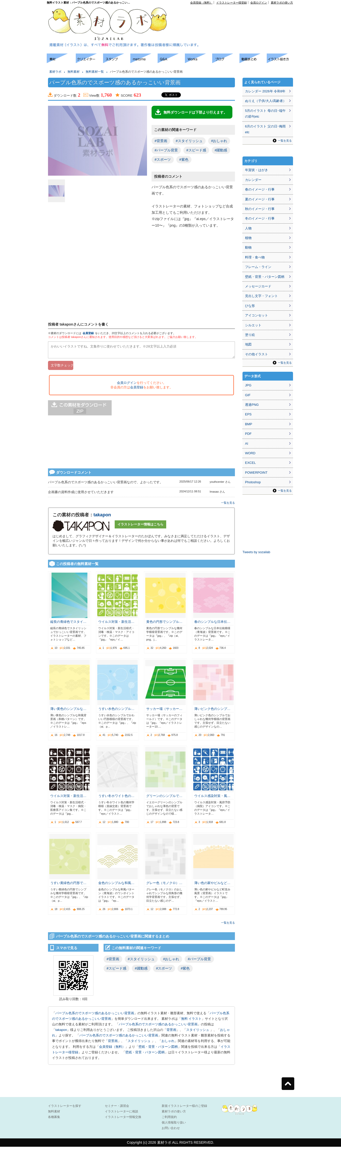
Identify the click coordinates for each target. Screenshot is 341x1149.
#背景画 (161, 141)
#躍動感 (221, 150)
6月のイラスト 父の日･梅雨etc (265, 129)
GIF (248, 395)
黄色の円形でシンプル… (164, 624)
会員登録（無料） (201, 2)
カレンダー (253, 180)
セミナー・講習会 (117, 1108)
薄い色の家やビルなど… (212, 885)
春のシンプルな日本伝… (212, 624)
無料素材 (73, 71)
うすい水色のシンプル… (116, 711)
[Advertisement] (23, 128)
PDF (248, 434)
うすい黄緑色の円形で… (68, 885)
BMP (248, 424)
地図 (248, 344)
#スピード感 (196, 150)
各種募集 (54, 1119)
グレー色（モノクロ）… (164, 885)
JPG (248, 385)
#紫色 (183, 159)
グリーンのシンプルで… (164, 798)
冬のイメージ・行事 (260, 218)
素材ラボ (55, 71)
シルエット (253, 325)
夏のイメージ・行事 (260, 199)
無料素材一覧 (95, 71)
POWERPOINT (256, 472)
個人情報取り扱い (174, 1125)
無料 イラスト (191, 1021)
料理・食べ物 (255, 257)
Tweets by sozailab (256, 552)
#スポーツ (163, 159)
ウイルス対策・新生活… (116, 624)
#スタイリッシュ (189, 141)
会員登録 (88, 333)
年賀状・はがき (256, 170)
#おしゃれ (219, 141)
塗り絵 (250, 335)
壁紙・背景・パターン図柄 (158, 1049)
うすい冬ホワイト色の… (116, 798)
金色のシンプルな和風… (116, 885)
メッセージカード (258, 286)
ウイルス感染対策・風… (212, 798)
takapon (102, 517)
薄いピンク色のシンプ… (212, 711)
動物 (248, 247)
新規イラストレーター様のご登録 (184, 1108)
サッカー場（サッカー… (164, 711)
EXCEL (250, 463)
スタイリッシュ (198, 1032)
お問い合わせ (171, 1130)
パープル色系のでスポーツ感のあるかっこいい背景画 (94, 1015)
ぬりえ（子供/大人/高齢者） (265, 101)
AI (246, 443)
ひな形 (250, 306)
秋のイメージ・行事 (260, 209)
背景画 (171, 1032)
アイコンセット (256, 315)
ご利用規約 (169, 1119)
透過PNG (252, 405)
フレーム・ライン (258, 267)
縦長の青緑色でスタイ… (68, 624)
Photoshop (253, 482)
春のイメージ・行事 (260, 189)
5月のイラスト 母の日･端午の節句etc (265, 113)
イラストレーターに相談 (121, 1113)
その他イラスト (256, 354)
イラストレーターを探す (64, 1108)
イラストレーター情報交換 (123, 1119)
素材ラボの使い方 (282, 2)
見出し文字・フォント (261, 296)
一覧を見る (228, 504)
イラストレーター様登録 (231, 2)
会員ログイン (258, 2)
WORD (250, 453)
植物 (248, 238)
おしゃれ (168, 1043)
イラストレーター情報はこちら (140, 526)
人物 (248, 228)
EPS (248, 414)
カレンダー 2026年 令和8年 (265, 91)
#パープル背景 (166, 150)
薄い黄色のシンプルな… (68, 711)
